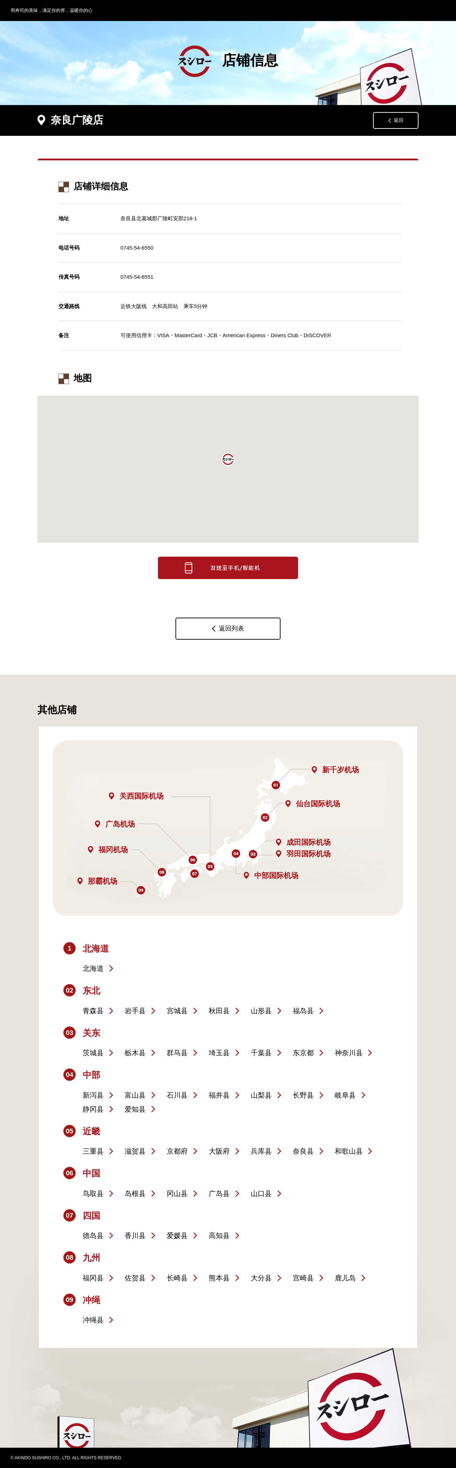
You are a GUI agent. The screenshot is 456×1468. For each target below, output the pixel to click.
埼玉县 (219, 1053)
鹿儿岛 (345, 1278)
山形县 (261, 1011)
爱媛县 (177, 1235)
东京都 (303, 1053)
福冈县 (93, 1278)
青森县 (93, 1011)
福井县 (219, 1095)
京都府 (177, 1151)
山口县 (261, 1193)
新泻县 (93, 1095)
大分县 (261, 1278)
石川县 (177, 1095)
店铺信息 (228, 61)
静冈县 (93, 1109)
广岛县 (219, 1193)
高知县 (219, 1235)
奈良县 (303, 1151)
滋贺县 (135, 1151)
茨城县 (93, 1053)
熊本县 (219, 1278)
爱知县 (135, 1109)
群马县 (177, 1053)
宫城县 (177, 1011)
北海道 (93, 968)
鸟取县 (93, 1193)
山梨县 (261, 1095)
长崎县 (177, 1278)
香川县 (135, 1235)
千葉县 (261, 1053)
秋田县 (219, 1011)
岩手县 (135, 1011)
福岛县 (303, 1011)
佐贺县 (135, 1278)
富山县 (135, 1095)
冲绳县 (93, 1320)
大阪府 (219, 1151)
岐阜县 (345, 1095)
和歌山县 (349, 1151)
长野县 (303, 1095)
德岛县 (93, 1235)
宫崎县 (303, 1278)
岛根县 (135, 1193)
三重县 (93, 1151)
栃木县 (135, 1053)
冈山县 (177, 1193)
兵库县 (261, 1151)
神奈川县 (349, 1053)
